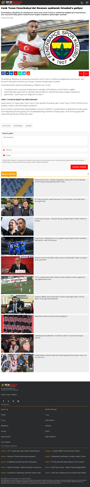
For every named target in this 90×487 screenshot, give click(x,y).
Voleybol (48, 426)
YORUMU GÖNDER (79, 167)
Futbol (3, 415)
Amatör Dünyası (51, 409)
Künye (3, 395)
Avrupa (3, 431)
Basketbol (4, 426)
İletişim (14, 395)
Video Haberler (50, 437)
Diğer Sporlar (5, 437)
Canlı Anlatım (49, 420)
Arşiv (8, 395)
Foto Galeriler (6, 442)
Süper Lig (4, 409)
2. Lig (3, 420)
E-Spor (47, 431)
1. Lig (47, 415)
